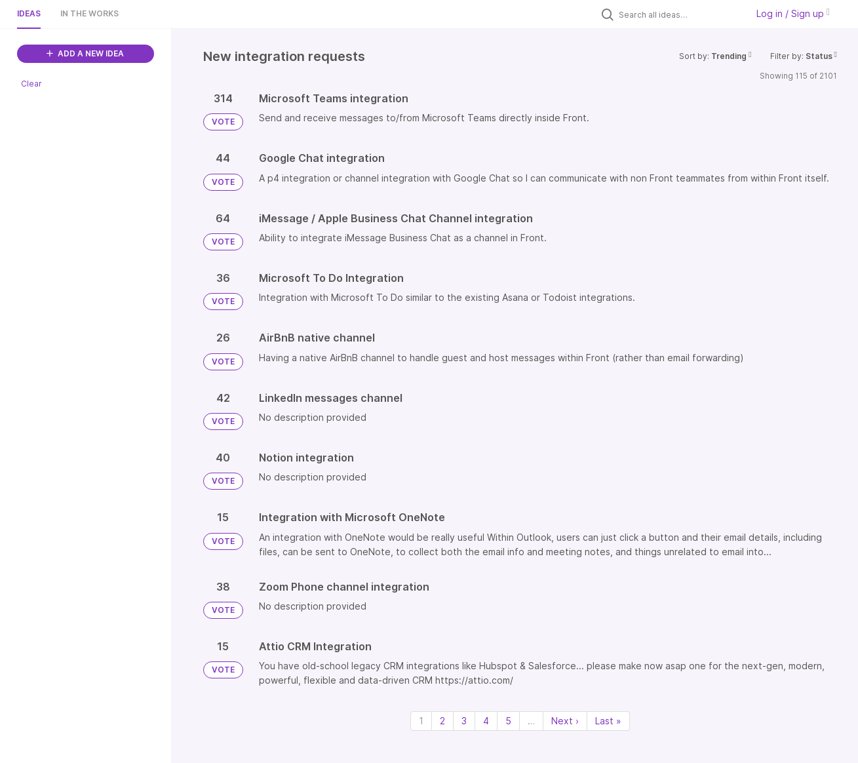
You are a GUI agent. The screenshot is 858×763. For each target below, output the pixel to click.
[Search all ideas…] (680, 14)
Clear (31, 83)
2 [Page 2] (442, 720)
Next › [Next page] (565, 720)
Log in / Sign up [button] (793, 13)
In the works (89, 13)
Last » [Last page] (608, 720)
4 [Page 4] (486, 720)
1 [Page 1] (421, 720)
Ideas (29, 13)
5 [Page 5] (508, 720)
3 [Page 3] (464, 720)
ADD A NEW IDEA (85, 53)
